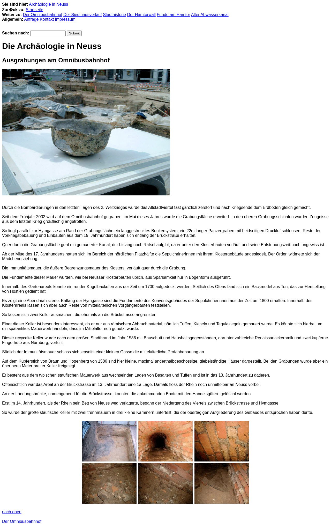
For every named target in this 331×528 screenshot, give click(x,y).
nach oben (11, 512)
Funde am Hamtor (173, 14)
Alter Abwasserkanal (210, 14)
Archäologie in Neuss (48, 4)
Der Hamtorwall (141, 14)
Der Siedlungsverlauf (82, 14)
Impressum (65, 19)
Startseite (34, 10)
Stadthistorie (114, 14)
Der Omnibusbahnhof (42, 14)
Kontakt (47, 19)
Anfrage (31, 19)
